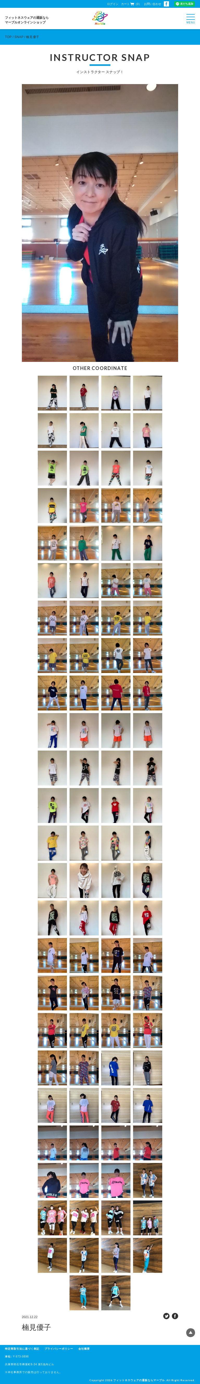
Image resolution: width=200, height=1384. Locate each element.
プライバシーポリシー (59, 1348)
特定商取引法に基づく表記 (22, 1348)
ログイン (112, 3)
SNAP (18, 37)
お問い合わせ (152, 3)
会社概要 (84, 1348)
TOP (8, 37)
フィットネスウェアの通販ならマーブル (139, 1380)
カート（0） (131, 3)
